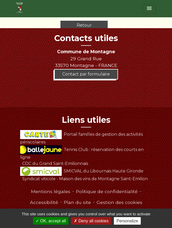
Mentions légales (50, 191)
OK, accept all (51, 221)
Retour (84, 25)
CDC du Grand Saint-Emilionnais (55, 163)
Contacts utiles (86, 38)
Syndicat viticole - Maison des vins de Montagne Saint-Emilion (85, 178)
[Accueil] (19, 8)
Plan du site (77, 202)
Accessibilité (44, 202)
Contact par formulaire (86, 74)
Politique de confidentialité (107, 191)
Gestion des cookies (119, 202)
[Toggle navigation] (149, 8)
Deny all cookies (91, 221)
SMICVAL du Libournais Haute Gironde (81, 171)
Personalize (127, 221)
